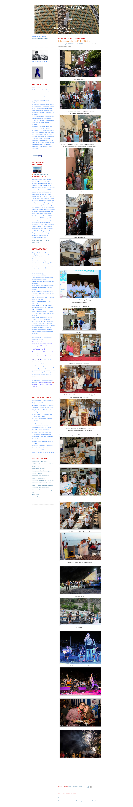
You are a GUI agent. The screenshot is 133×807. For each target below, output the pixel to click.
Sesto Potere (35, 494)
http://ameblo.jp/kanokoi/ (39, 468)
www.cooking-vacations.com (40, 497)
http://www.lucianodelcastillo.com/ (41, 482)
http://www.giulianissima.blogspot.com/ (43, 480)
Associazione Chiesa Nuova (39, 461)
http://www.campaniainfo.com (40, 475)
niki (33, 492)
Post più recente (62, 801)
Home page (79, 801)
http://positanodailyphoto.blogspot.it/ (42, 471)
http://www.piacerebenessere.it (40, 487)
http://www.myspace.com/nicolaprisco (42, 485)
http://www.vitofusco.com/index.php (42, 490)
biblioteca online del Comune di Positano (43, 464)
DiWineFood (35, 466)
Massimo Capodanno (41, 174)
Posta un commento (63, 798)
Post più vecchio (96, 801)
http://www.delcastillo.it (38, 478)
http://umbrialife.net (37, 473)
